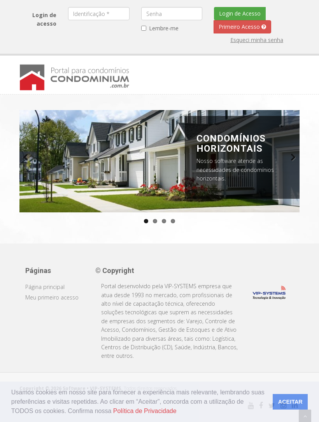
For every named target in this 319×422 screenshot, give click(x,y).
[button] (179, 412)
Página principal (45, 287)
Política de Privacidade (145, 411)
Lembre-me (160, 28)
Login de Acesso (240, 13)
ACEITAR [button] (290, 402)
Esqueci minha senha (256, 40)
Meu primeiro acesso (52, 297)
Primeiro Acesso (242, 26)
